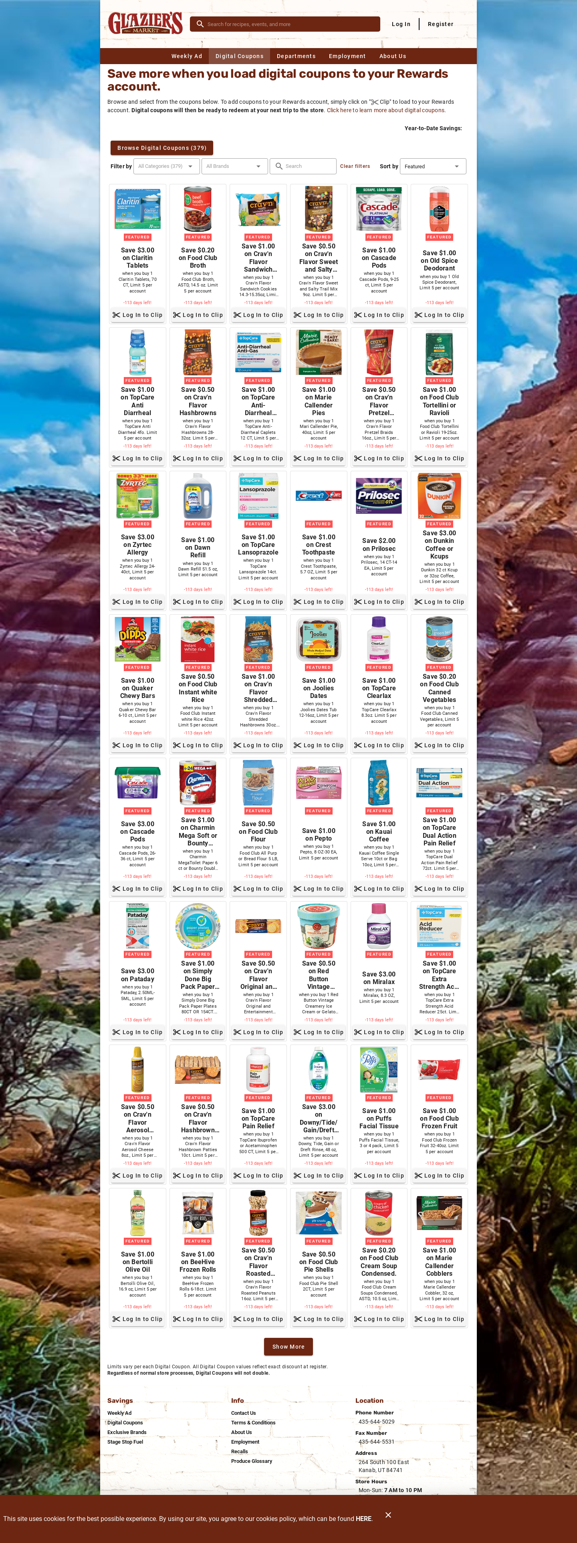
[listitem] (119, 1413)
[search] (291, 24)
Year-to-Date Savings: (434, 128)
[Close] (388, 1519)
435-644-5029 (377, 1421)
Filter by (121, 166)
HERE (363, 1519)
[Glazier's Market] (147, 24)
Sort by (389, 166)
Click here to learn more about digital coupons (386, 110)
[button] (166, 166)
